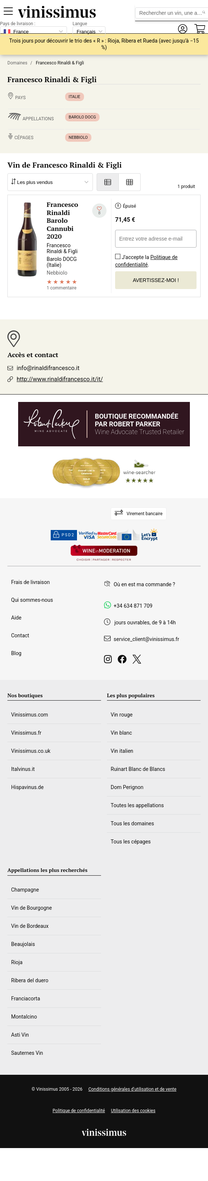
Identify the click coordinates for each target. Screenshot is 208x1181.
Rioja (17, 962)
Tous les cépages (131, 842)
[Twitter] (138, 661)
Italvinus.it (23, 769)
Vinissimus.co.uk (30, 751)
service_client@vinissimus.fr (146, 639)
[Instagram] (109, 661)
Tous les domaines (132, 823)
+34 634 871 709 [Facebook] (133, 606)
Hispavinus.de (27, 787)
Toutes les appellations (137, 805)
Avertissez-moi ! (156, 280)
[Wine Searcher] (104, 472)
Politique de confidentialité (146, 261)
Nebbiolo (78, 137)
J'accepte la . (146, 258)
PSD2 (64, 535)
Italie (74, 96)
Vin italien (122, 751)
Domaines (17, 63)
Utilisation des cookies (133, 1110)
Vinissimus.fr (26, 733)
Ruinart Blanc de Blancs (138, 769)
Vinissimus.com (29, 715)
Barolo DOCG (82, 117)
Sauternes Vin (27, 1053)
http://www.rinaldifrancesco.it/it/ (60, 379)
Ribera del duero (29, 980)
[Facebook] (124, 661)
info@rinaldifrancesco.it (48, 368)
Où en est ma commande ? (144, 584)
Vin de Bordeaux (29, 926)
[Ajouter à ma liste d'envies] (99, 211)
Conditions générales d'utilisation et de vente (132, 1089)
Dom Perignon (127, 787)
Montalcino (24, 1017)
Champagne (25, 890)
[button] (182, 29)
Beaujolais (23, 944)
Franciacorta (25, 998)
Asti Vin (20, 1035)
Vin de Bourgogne (31, 908)
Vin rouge (121, 715)
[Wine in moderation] (104, 553)
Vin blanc (121, 733)
